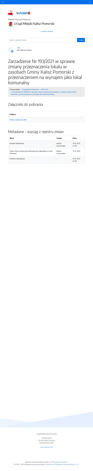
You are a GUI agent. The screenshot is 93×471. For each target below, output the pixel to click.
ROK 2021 (44, 89)
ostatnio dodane (47, 31)
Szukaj (81, 40)
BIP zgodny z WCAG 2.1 (60, 462)
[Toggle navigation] (90, 2)
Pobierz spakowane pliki (18, 120)
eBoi (18, 48)
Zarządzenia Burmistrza (30, 89)
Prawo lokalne (15, 89)
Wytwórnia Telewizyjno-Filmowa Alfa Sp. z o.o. (62, 464)
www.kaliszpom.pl (46, 447)
